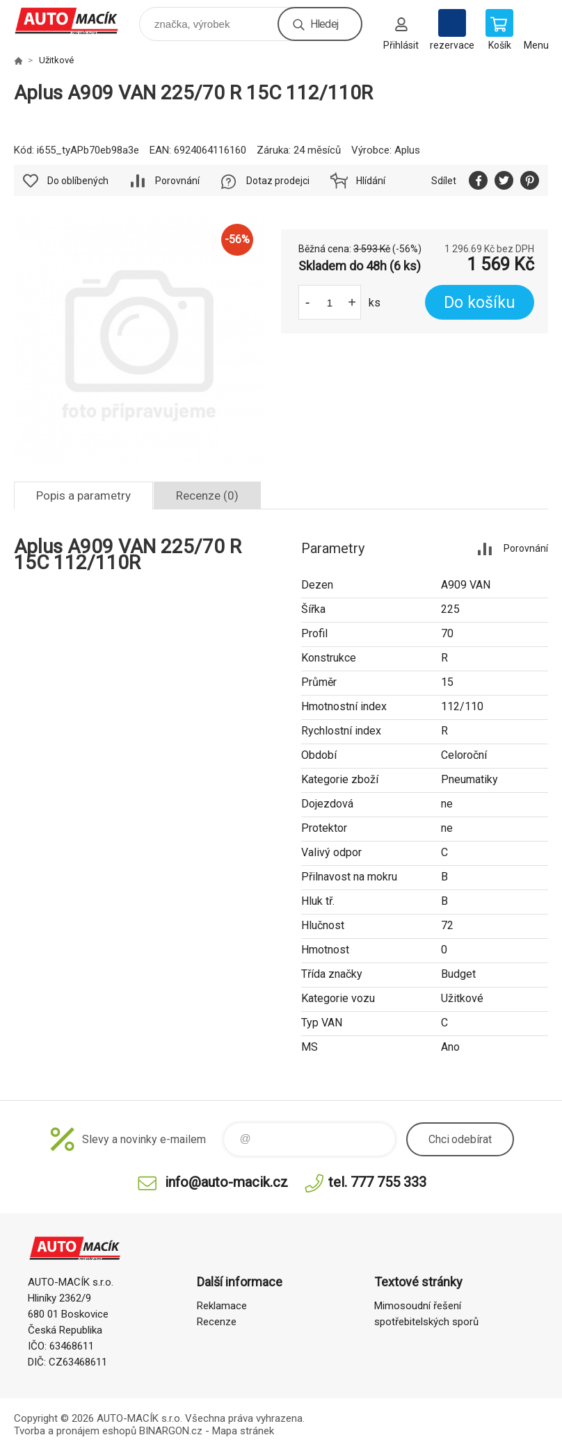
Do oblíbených (78, 180)
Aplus (407, 150)
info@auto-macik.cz (226, 1182)
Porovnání (177, 180)
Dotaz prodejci (278, 180)
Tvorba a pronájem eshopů (75, 1431)
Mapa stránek (243, 1431)
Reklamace (222, 1306)
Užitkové (56, 60)
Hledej (324, 24)
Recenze (216, 1321)
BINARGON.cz (170, 1431)
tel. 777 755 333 (377, 1182)
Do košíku (479, 302)
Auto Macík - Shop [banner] (75, 20)
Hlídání (370, 180)
